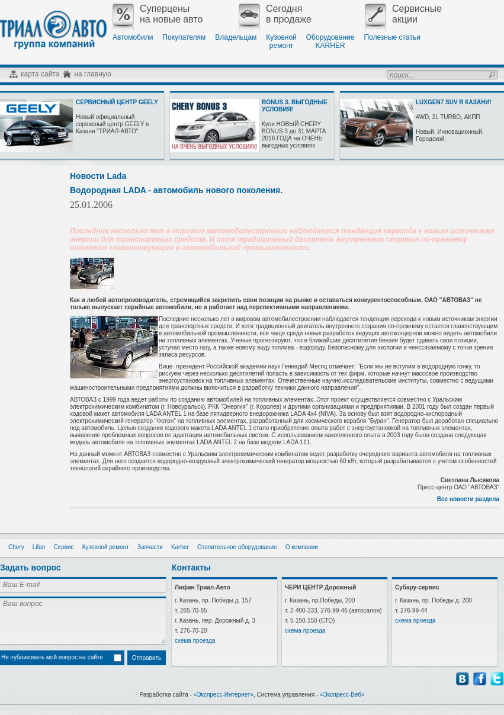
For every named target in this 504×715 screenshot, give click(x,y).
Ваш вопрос (83, 620)
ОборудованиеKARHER (330, 41)
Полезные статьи (392, 37)
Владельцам (235, 37)
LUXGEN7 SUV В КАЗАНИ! (454, 102)
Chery (16, 547)
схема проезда (195, 640)
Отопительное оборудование (237, 547)
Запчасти (150, 547)
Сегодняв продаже (275, 14)
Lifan (39, 547)
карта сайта (40, 74)
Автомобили (133, 37)
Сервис (63, 547)
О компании (301, 547)
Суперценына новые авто (158, 14)
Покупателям (184, 37)
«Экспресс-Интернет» (223, 694)
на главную (92, 74)
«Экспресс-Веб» (342, 694)
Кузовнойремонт (281, 41)
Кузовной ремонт (105, 547)
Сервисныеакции (403, 14)
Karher (180, 547)
